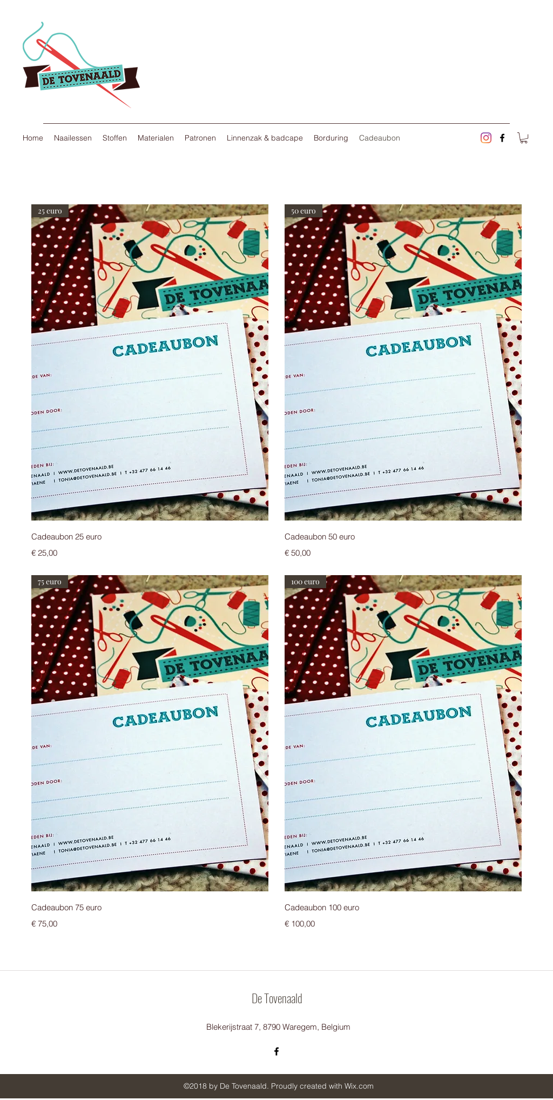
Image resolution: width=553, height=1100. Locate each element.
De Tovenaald (277, 997)
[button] (523, 137)
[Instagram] (486, 137)
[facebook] (502, 137)
